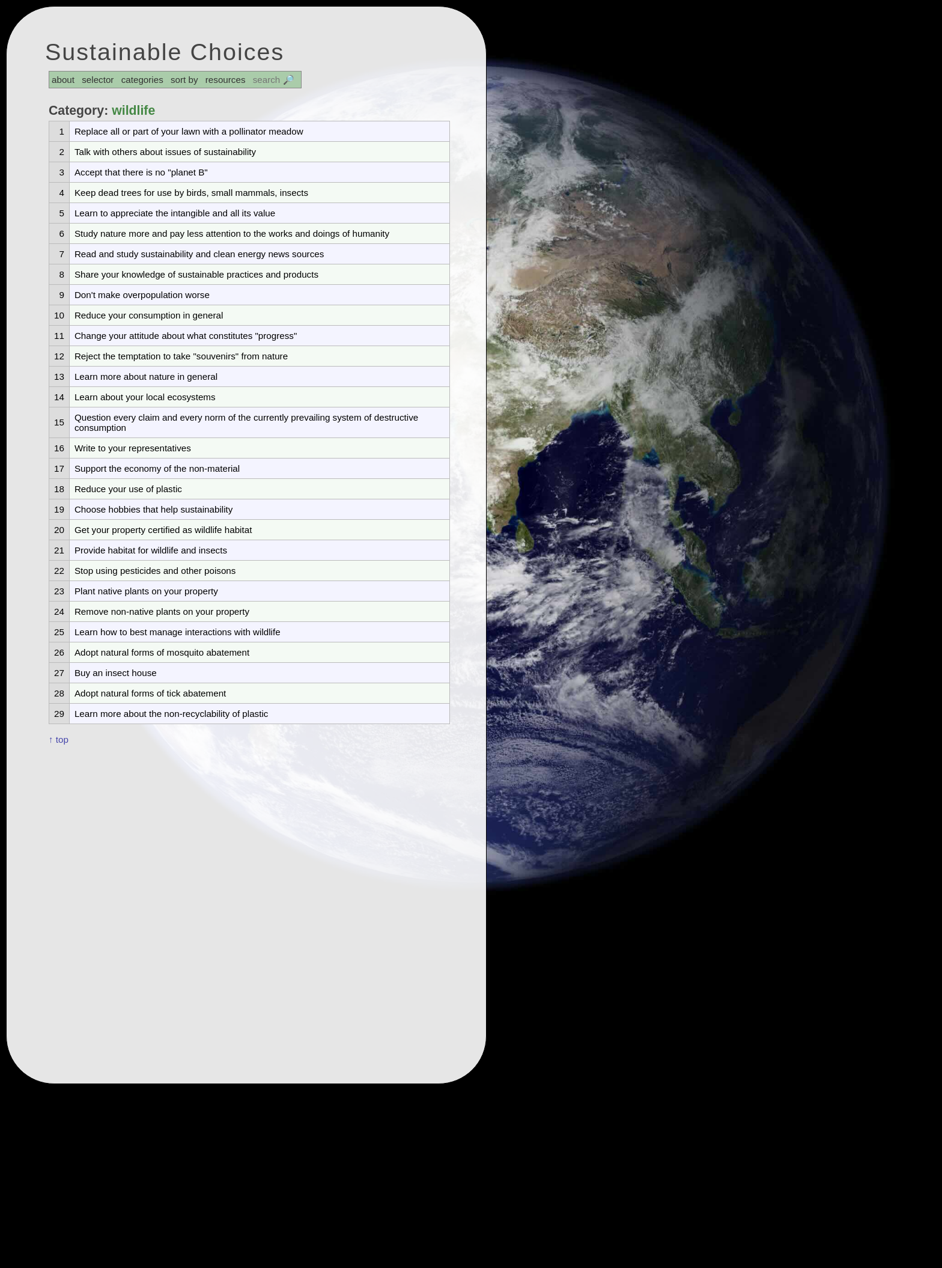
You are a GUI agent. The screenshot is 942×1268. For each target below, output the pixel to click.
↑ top (58, 739)
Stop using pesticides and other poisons (155, 570)
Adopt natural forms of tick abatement (150, 693)
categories (142, 80)
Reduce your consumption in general (148, 315)
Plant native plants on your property (146, 591)
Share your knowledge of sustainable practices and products (196, 274)
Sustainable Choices (164, 52)
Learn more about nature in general (145, 376)
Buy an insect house (115, 673)
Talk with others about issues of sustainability (165, 152)
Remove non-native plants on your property (161, 611)
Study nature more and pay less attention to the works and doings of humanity (231, 233)
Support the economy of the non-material (157, 468)
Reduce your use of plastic (128, 489)
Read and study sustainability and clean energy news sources (199, 254)
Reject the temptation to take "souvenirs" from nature (181, 356)
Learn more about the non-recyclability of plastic (171, 714)
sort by (184, 80)
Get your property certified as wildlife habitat (163, 530)
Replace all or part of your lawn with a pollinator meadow (188, 131)
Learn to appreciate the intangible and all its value (174, 213)
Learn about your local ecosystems (145, 397)
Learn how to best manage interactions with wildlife (177, 632)
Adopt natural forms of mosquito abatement (161, 652)
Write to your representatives (132, 448)
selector (98, 80)
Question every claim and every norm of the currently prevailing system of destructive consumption (246, 422)
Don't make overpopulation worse (142, 295)
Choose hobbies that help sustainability (153, 509)
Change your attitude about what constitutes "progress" (185, 336)
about (63, 80)
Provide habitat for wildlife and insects (150, 550)
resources (225, 80)
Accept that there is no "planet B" (141, 172)
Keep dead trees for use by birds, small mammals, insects (191, 192)
